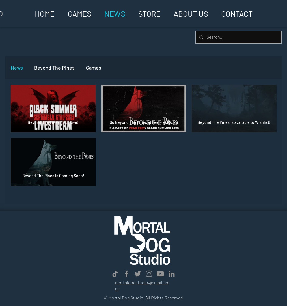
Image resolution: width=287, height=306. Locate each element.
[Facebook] (126, 274)
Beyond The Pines (54, 67)
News (17, 67)
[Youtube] (160, 274)
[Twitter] (137, 274)
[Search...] (237, 37)
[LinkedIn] (171, 274)
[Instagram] (149, 274)
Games (93, 67)
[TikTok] (115, 274)
